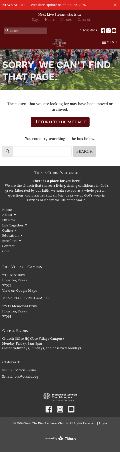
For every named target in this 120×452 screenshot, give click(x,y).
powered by (60, 438)
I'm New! (9, 220)
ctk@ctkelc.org (26, 376)
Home (7, 209)
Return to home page (60, 122)
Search (84, 151)
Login (103, 423)
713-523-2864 (88, 30)
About (9, 214)
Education (12, 235)
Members (12, 240)
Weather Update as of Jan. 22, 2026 (58, 4)
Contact (8, 246)
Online (10, 230)
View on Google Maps (19, 290)
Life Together (15, 225)
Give (5, 251)
